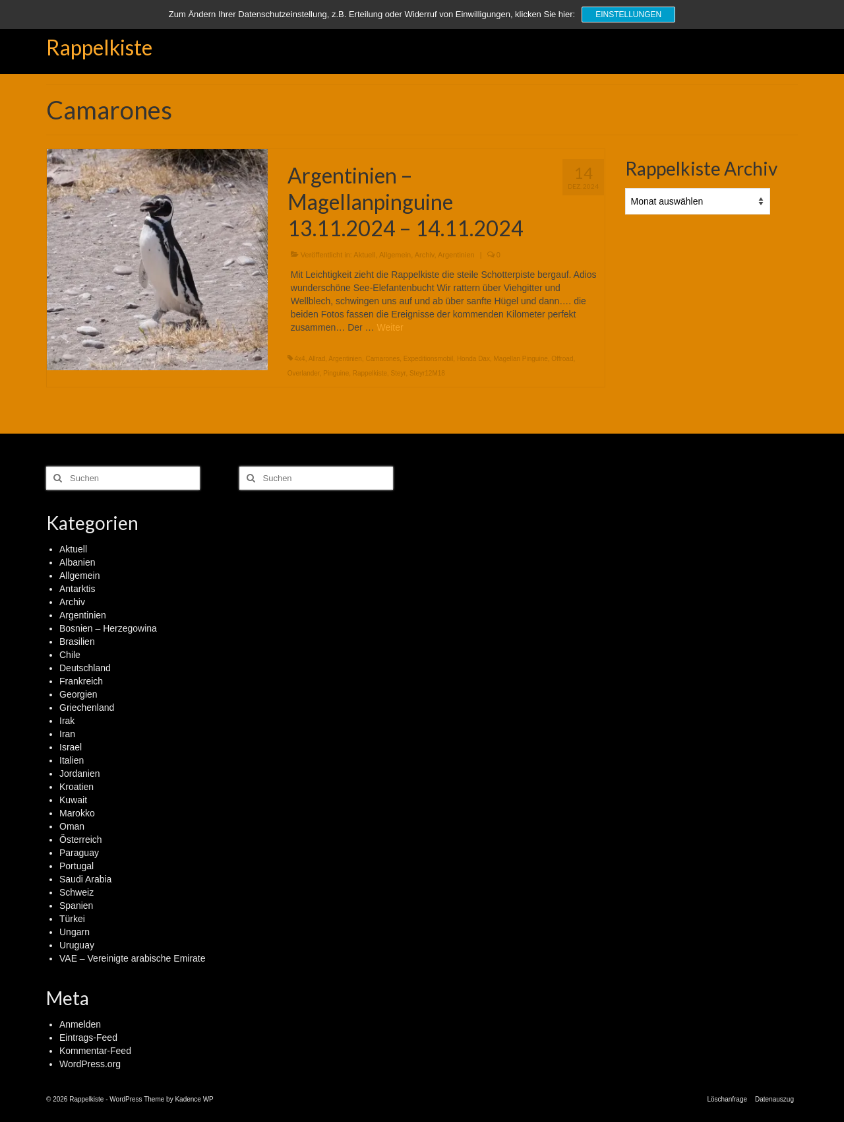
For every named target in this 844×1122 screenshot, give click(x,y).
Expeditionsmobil (429, 358)
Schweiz (76, 892)
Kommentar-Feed (95, 1050)
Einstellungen (628, 14)
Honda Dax (473, 358)
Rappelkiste (99, 47)
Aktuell (364, 255)
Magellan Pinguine (520, 358)
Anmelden (80, 1024)
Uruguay (76, 945)
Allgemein (395, 255)
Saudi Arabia (85, 879)
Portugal (76, 866)
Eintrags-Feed (88, 1037)
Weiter (390, 327)
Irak (67, 720)
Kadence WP (194, 1099)
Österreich (80, 839)
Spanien (76, 905)
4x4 (300, 358)
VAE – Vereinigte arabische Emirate (132, 958)
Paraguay (79, 852)
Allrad (317, 358)
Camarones (382, 358)
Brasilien (77, 641)
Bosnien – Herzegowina (108, 628)
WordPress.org (90, 1064)
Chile (69, 654)
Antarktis (77, 588)
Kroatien (76, 786)
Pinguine (336, 373)
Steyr (398, 373)
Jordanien (79, 773)
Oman (71, 826)
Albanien (77, 562)
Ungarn (74, 932)
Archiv (425, 255)
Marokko (77, 813)
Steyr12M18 (427, 373)
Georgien (78, 694)
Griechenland (86, 707)
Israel (70, 747)
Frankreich (81, 681)
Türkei (72, 918)
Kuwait (73, 800)
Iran (67, 734)
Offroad (562, 358)
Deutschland (85, 668)
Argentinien (456, 255)
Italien (71, 760)
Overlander (303, 373)
